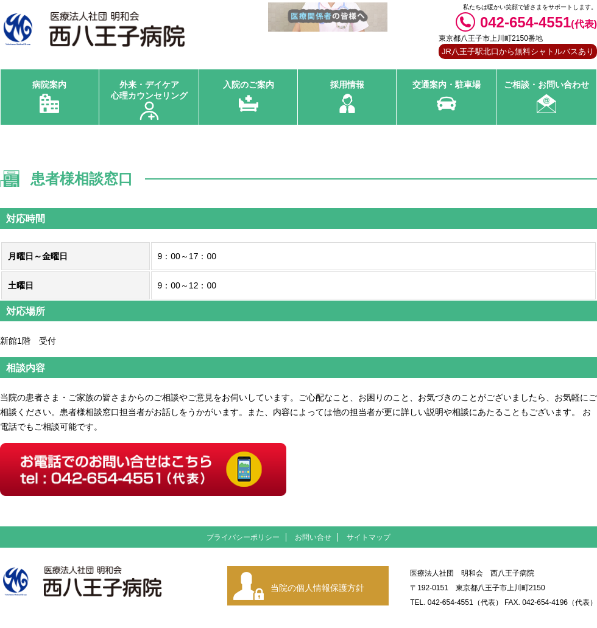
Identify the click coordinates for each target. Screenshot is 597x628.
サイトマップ (368, 537)
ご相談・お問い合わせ (546, 84)
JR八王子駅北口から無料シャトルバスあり (518, 51)
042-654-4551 (538, 22)
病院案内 (49, 84)
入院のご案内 (248, 84)
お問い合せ (313, 537)
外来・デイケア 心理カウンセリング (149, 90)
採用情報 (347, 84)
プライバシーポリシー (243, 537)
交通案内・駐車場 (446, 84)
